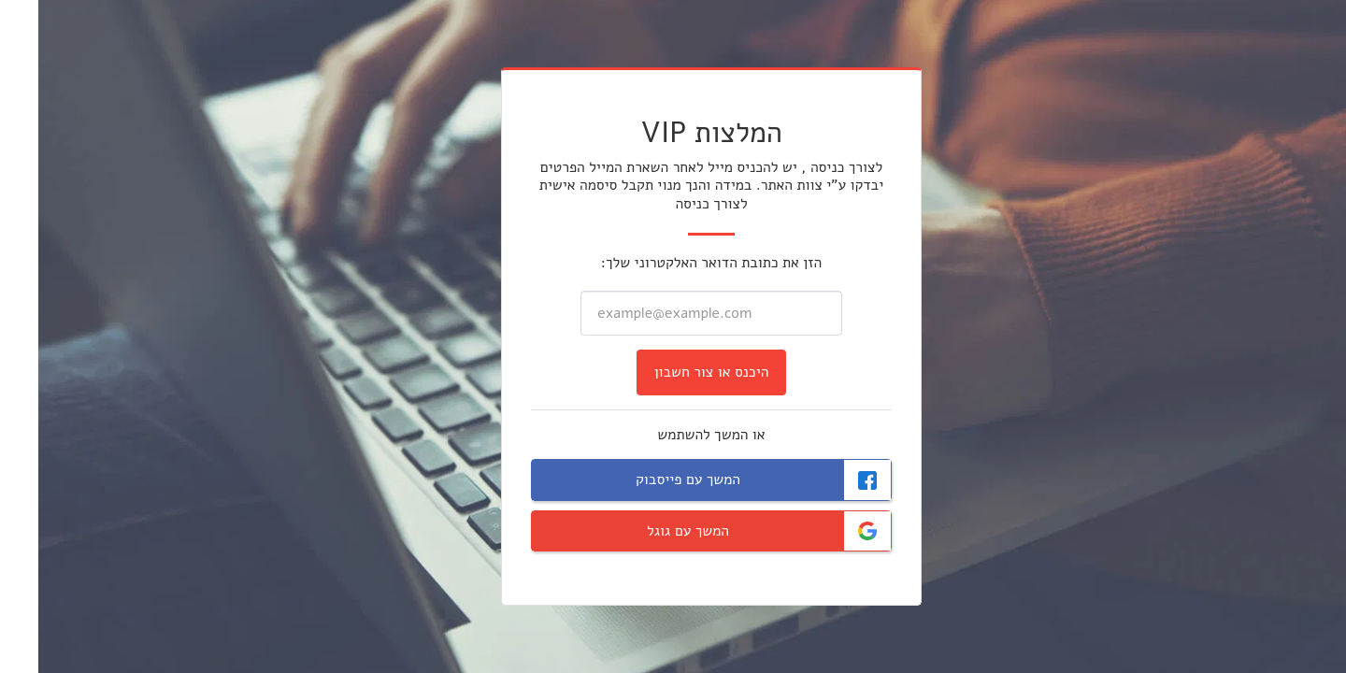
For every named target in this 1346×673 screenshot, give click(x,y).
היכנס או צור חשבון (673, 372)
